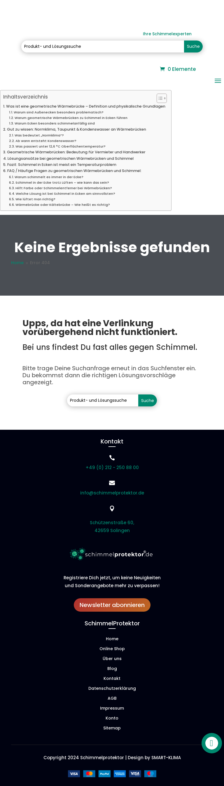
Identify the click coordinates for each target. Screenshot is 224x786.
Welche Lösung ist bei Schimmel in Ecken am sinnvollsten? (65, 193)
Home (112, 639)
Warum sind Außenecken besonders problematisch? (59, 112)
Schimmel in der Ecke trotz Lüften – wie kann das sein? (62, 182)
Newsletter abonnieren (112, 605)
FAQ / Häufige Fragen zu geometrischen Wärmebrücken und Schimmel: (74, 170)
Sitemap (112, 728)
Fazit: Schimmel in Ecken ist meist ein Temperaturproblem (61, 164)
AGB (112, 698)
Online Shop (112, 649)
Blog (112, 668)
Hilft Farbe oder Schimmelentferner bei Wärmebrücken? (63, 188)
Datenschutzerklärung (112, 688)
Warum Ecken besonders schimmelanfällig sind (55, 123)
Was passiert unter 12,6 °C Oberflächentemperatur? (60, 146)
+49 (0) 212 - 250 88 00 (112, 467)
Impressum (112, 708)
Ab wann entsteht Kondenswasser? (45, 140)
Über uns (112, 659)
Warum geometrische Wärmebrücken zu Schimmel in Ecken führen (71, 117)
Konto (112, 718)
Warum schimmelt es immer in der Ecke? (49, 177)
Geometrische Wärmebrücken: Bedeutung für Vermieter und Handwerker (76, 152)
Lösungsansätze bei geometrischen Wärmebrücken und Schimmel (71, 158)
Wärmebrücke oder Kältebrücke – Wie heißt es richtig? (62, 204)
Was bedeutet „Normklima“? (39, 135)
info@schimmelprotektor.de (112, 493)
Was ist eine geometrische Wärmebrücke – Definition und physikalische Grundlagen (85, 106)
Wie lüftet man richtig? (35, 199)
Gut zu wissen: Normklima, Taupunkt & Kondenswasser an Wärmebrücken (76, 129)
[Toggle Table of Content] (158, 98)
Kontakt (112, 678)
